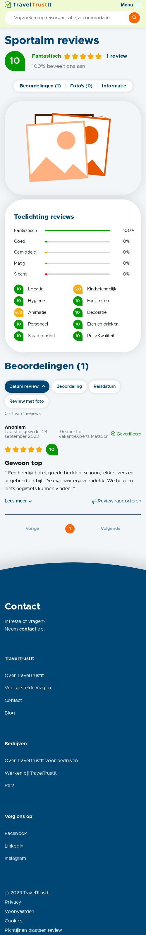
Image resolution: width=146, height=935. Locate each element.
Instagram (15, 858)
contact (27, 629)
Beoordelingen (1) (40, 86)
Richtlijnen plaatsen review (33, 930)
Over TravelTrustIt (24, 675)
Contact (13, 700)
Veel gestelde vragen (28, 688)
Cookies (13, 921)
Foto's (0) (81, 86)
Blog (10, 713)
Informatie (114, 86)
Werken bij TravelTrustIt (31, 773)
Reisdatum (105, 386)
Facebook (16, 833)
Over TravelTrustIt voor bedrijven (41, 760)
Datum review (24, 386)
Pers (9, 785)
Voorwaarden (20, 911)
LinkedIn (14, 846)
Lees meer (16, 501)
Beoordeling (69, 386)
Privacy (13, 902)
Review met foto (26, 401)
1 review (117, 56)
